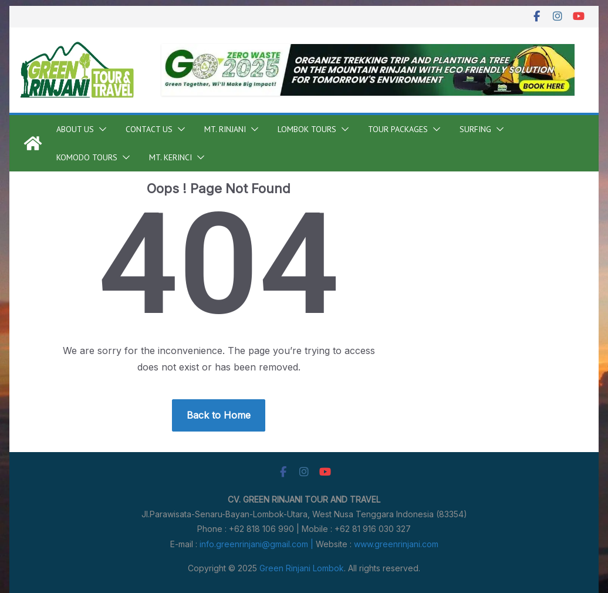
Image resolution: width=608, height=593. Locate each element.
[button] (100, 129)
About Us (75, 129)
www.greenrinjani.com (396, 544)
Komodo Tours (86, 157)
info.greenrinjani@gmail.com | (258, 544)
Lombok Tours (307, 129)
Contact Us (149, 129)
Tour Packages (398, 129)
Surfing (475, 129)
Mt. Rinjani (225, 129)
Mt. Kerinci (170, 157)
